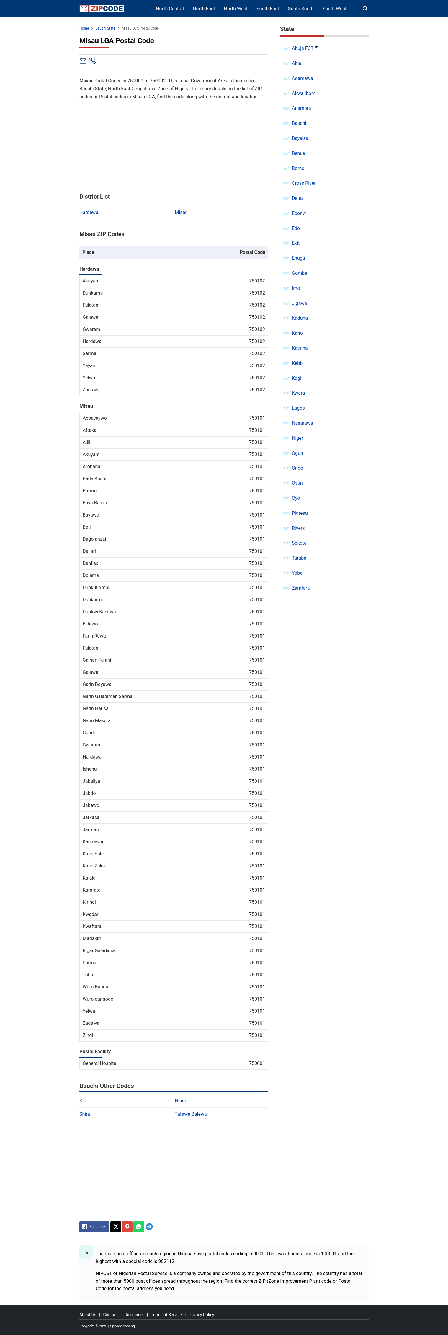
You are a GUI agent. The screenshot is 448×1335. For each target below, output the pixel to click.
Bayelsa (300, 138)
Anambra (301, 108)
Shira (84, 1114)
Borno (298, 168)
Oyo (296, 498)
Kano (297, 333)
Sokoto (299, 543)
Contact (110, 1314)
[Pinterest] (127, 1226)
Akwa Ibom (303, 93)
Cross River (304, 183)
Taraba (299, 558)
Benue (298, 153)
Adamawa (302, 78)
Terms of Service (166, 1314)
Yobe (297, 573)
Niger (297, 438)
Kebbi (298, 363)
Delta (297, 198)
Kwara (298, 393)
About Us (87, 1314)
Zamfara (301, 588)
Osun (297, 483)
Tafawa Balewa (191, 1114)
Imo (296, 288)
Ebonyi (299, 213)
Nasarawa (302, 423)
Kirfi (83, 1101)
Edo (296, 228)
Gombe (299, 273)
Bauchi (299, 123)
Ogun (297, 453)
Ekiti (296, 243)
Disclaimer (134, 1314)
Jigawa (299, 303)
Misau (181, 212)
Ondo (297, 468)
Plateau (300, 513)
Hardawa (88, 212)
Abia (296, 63)
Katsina (300, 348)
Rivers (298, 528)
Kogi (296, 378)
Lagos (298, 408)
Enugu (298, 258)
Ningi (180, 1101)
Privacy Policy (201, 1314)
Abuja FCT (302, 48)
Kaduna (300, 318)
